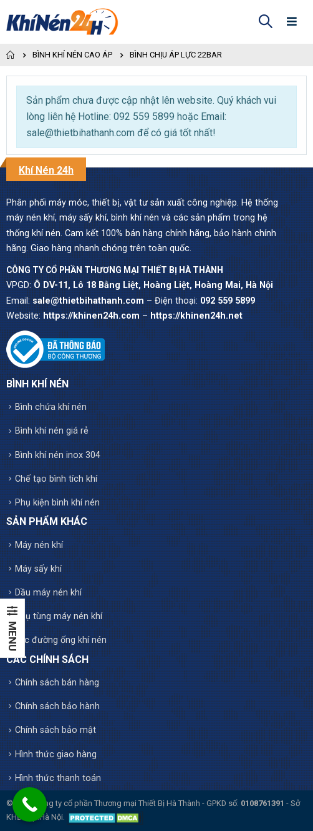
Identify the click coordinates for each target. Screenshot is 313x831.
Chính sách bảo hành (57, 706)
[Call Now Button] (29, 804)
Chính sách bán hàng (57, 682)
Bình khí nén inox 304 (57, 455)
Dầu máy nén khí (48, 592)
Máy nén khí (39, 545)
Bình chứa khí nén (51, 407)
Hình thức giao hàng (56, 754)
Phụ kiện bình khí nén (57, 502)
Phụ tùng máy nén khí (58, 616)
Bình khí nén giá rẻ (52, 430)
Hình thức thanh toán (58, 778)
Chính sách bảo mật (55, 730)
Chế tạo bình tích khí (56, 479)
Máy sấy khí (38, 569)
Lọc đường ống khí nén (61, 640)
